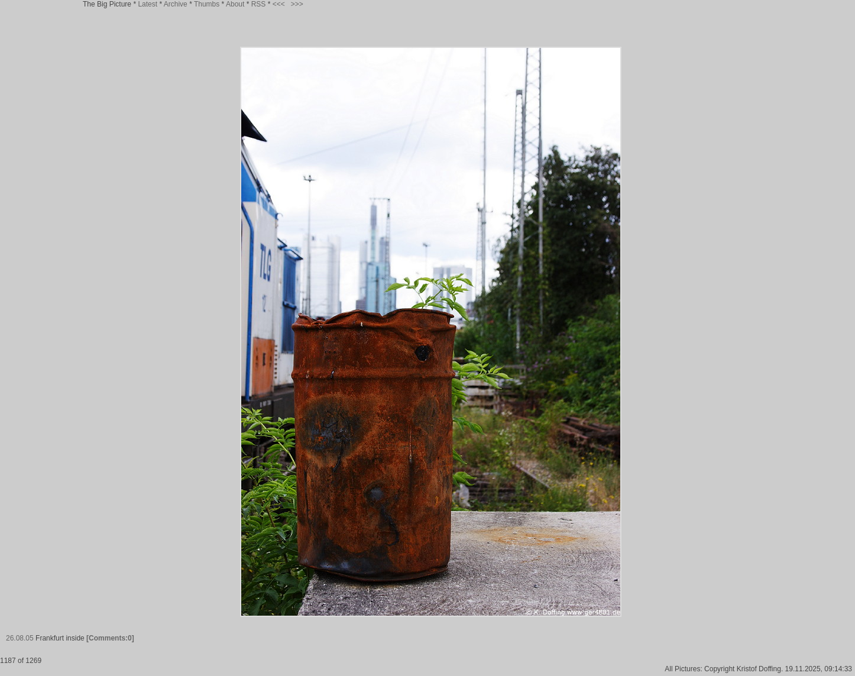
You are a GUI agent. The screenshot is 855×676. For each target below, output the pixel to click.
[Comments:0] (110, 638)
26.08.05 (20, 638)
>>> (297, 4)
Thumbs (206, 4)
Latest (147, 4)
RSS (258, 4)
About (235, 4)
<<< (279, 4)
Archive (175, 4)
